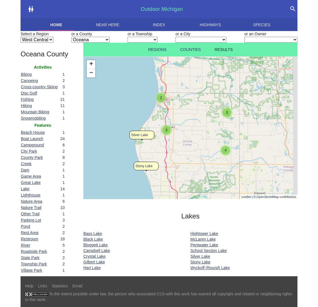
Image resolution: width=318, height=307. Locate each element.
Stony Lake (144, 166)
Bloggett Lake (95, 245)
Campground (32, 145)
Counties (190, 49)
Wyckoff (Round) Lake (210, 267)
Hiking (26, 105)
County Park (32, 157)
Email (77, 286)
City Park (29, 151)
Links (42, 286)
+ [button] (91, 64)
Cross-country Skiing (39, 87)
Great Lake (31, 182)
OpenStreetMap (268, 196)
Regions (157, 49)
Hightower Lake (204, 233)
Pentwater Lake (204, 245)
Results (224, 49)
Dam (25, 170)
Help (29, 286)
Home (56, 24)
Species (262, 24)
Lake (25, 189)
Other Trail (30, 214)
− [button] (91, 73)
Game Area (31, 176)
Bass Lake (92, 233)
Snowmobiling (33, 118)
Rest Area (29, 232)
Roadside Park (34, 251)
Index (159, 24)
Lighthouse (31, 195)
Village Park (31, 270)
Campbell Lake (96, 250)
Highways (210, 24)
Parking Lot (31, 220)
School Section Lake (208, 250)
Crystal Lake (94, 256)
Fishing (27, 99)
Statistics (60, 286)
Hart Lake (92, 267)
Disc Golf (29, 93)
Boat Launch (32, 138)
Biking (26, 74)
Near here (107, 24)
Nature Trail (31, 207)
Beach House (33, 132)
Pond (25, 226)
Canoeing (29, 80)
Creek (26, 163)
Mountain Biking (35, 112)
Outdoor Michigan (162, 9)
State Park (30, 257)
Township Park (34, 264)
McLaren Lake (203, 239)
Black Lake (93, 239)
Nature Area (31, 201)
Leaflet (246, 196)
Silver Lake (139, 135)
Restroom (29, 239)
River (25, 245)
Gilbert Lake (94, 262)
